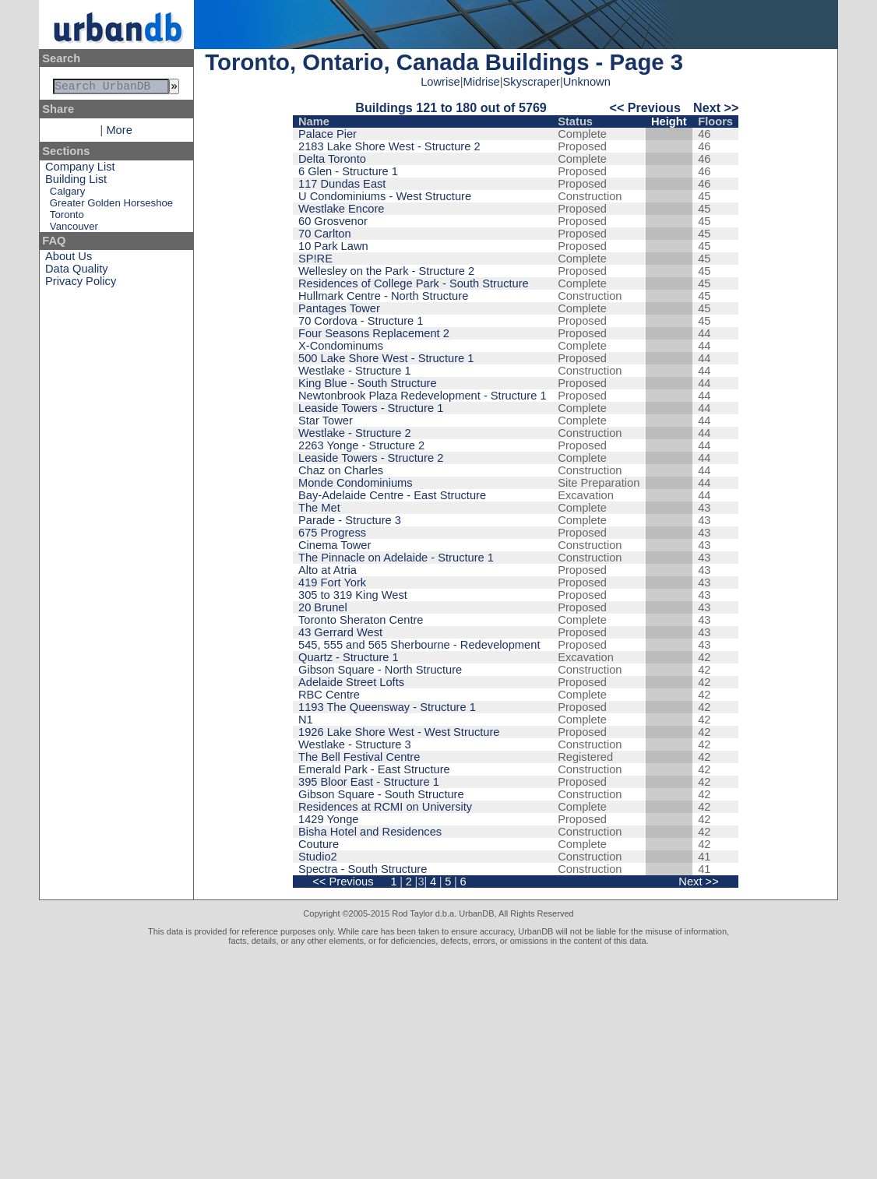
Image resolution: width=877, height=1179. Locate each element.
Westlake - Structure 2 (354, 433)
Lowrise (440, 82)
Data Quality (76, 272)
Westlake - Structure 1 (354, 370)
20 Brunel (322, 607)
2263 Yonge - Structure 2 (361, 445)
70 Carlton (324, 233)
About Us (68, 259)
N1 (305, 719)
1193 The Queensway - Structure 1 (387, 707)
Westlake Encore (341, 208)
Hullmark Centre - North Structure (383, 296)
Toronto (67, 217)
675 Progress (332, 532)
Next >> (715, 107)
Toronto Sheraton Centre (361, 620)
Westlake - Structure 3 (354, 744)
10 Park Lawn (333, 246)
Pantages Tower (339, 308)
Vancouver (74, 229)
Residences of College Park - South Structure (413, 283)
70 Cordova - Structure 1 (360, 321)
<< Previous (645, 107)
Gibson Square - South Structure (381, 794)
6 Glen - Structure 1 (348, 171)
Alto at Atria (327, 570)
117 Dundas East (342, 184)
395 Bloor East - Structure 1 (368, 782)
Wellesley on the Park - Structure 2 (386, 271)
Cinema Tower (334, 545)
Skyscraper (531, 82)
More (119, 133)
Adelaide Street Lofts (351, 682)
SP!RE (315, 258)
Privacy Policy (80, 284)
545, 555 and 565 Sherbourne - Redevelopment (419, 645)
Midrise (481, 82)
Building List (76, 182)
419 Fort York (332, 582)
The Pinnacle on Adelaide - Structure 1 (396, 557)
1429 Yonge (328, 819)
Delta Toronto (332, 159)
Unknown (587, 82)
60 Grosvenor (333, 221)
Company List (80, 170)
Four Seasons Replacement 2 (373, 333)
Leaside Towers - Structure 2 (370, 458)
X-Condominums (340, 346)
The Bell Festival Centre (359, 757)
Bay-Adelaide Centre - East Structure (392, 495)
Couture (318, 844)
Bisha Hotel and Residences (370, 831)
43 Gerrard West (340, 632)
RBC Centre (329, 694)
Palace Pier (327, 134)
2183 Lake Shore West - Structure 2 (389, 146)
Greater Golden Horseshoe (111, 206)
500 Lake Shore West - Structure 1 (386, 358)
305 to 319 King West (352, 595)
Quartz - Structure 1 (348, 657)
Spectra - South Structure (362, 869)
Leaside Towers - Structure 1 (370, 408)
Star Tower (325, 420)
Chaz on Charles (340, 470)
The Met (319, 508)
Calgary (67, 194)
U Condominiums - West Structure (384, 196)
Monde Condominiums (355, 483)
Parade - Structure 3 (349, 520)
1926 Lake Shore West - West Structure (399, 732)
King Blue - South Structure (367, 383)
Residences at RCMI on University (385, 807)
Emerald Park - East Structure (374, 769)
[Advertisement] (438, 1062)
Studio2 (317, 856)
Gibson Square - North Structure (380, 669)
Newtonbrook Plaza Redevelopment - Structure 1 (422, 395)
